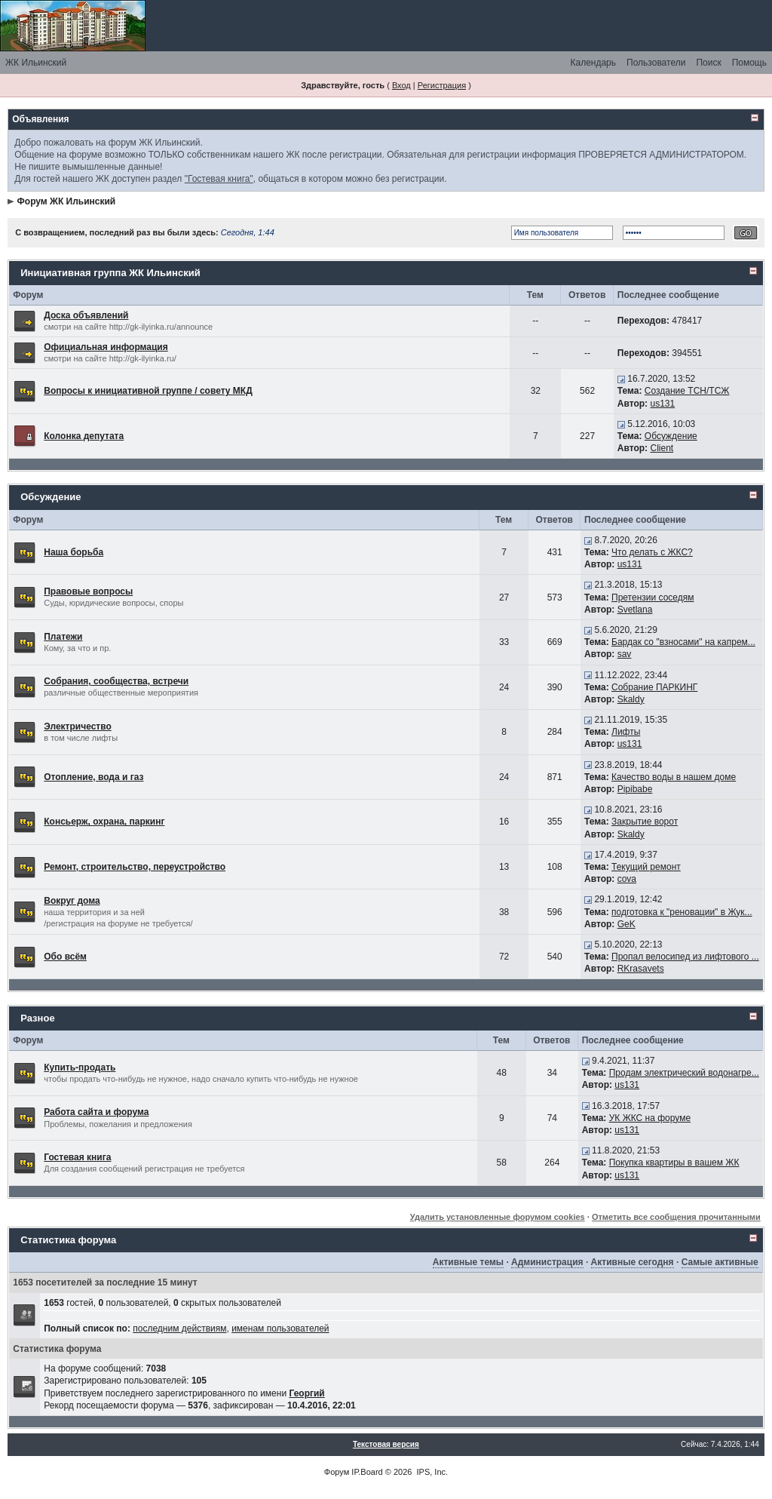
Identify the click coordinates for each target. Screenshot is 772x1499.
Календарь (593, 62)
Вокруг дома (72, 900)
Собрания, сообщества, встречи (116, 681)
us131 (662, 403)
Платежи (63, 636)
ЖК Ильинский (35, 62)
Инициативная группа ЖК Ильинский (110, 272)
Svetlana (635, 609)
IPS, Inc (431, 1471)
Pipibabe (635, 789)
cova (626, 879)
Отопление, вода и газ (93, 777)
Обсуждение (671, 436)
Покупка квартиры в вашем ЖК (674, 1162)
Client (661, 448)
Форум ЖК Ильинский (66, 201)
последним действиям (179, 1328)
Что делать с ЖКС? (652, 552)
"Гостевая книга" (219, 179)
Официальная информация (106, 347)
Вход (401, 85)
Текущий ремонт (646, 867)
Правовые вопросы (88, 591)
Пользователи (655, 62)
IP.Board (366, 1471)
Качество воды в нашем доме (673, 777)
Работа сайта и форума (96, 1112)
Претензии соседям (652, 597)
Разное (37, 1018)
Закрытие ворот (644, 821)
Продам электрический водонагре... (684, 1072)
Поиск (708, 62)
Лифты (625, 731)
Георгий (306, 1393)
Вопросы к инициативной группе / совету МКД (148, 391)
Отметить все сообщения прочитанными (676, 1216)
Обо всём (65, 956)
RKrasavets (640, 968)
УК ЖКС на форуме (650, 1118)
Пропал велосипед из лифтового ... (685, 956)
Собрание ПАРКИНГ (654, 687)
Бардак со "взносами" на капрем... (683, 642)
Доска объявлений (86, 315)
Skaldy (631, 699)
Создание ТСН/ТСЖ (687, 391)
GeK (626, 924)
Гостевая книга (77, 1157)
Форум (336, 1471)
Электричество (78, 726)
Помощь (749, 62)
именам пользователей (280, 1328)
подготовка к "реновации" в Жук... (681, 912)
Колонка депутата (84, 436)
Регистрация (442, 85)
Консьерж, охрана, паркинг (104, 821)
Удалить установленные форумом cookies (497, 1216)
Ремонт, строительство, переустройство (134, 867)
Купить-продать (79, 1067)
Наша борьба (73, 552)
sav (624, 654)
